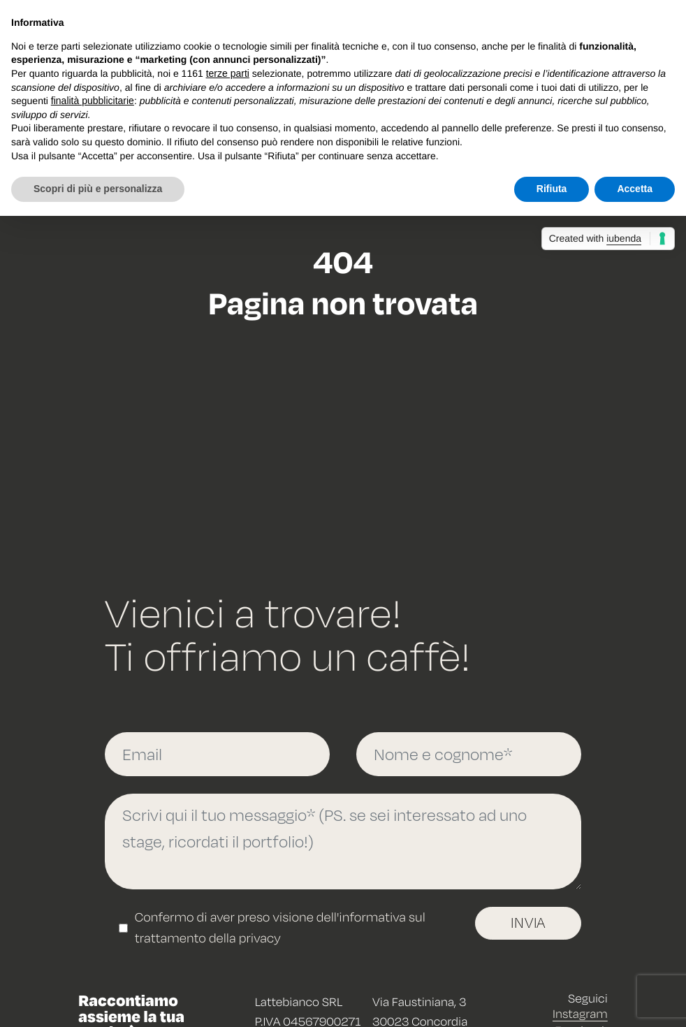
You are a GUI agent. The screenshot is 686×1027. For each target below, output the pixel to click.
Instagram (580, 1013)
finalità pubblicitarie (92, 100)
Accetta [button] (634, 188)
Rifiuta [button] (552, 188)
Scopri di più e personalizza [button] (98, 188)
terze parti (227, 73)
